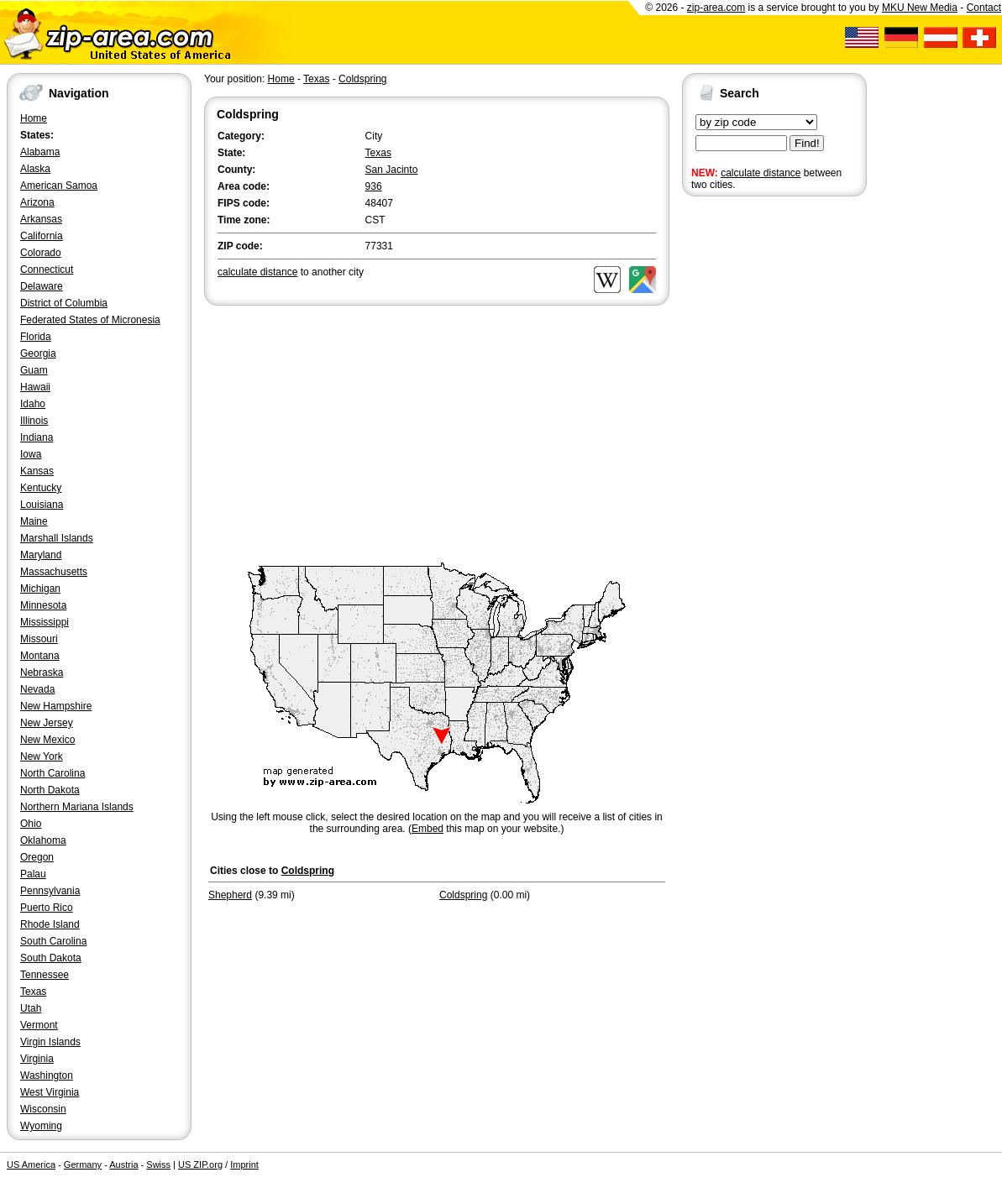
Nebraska (41, 672)
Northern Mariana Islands (77, 807)
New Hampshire (56, 706)
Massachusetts (53, 572)
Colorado (40, 253)
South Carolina (53, 941)
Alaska (35, 169)
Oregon (37, 857)
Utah (30, 1008)
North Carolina (52, 773)
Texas (33, 991)
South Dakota (50, 958)
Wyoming (41, 1126)
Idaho (32, 404)
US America (31, 1164)
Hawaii (35, 387)
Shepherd (230, 895)
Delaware (41, 286)
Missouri (39, 639)
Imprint (244, 1164)
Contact (984, 7)
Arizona (37, 202)
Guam (34, 370)
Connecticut (46, 269)
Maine (34, 521)
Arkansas (41, 219)
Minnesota (43, 605)
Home (33, 118)
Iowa (30, 454)
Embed (427, 829)
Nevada (37, 689)
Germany (83, 1164)
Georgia (38, 353)
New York (41, 756)
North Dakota (50, 790)
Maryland (40, 555)
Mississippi (44, 622)
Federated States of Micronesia (90, 320)
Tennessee (44, 975)
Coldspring (362, 79)
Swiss (158, 1164)
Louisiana (41, 504)
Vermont (39, 1025)
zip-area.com (716, 7)
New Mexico (47, 740)
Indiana (36, 437)
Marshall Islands (56, 538)
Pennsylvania (50, 891)
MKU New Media (919, 7)
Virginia (37, 1059)
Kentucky (40, 488)
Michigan (40, 588)
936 (373, 186)
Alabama (40, 152)
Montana (40, 656)
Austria (123, 1164)
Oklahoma (43, 840)
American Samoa (58, 185)
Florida (35, 337)
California (41, 236)
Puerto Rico (46, 907)
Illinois (34, 421)
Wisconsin (43, 1109)
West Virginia (49, 1092)
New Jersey (46, 723)
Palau (33, 874)
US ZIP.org (200, 1164)
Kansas (37, 471)
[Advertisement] (749, 460)
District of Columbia (64, 303)
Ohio (30, 824)
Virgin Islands (50, 1042)
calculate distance (760, 173)
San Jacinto (391, 169)
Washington (46, 1075)
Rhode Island (50, 924)
